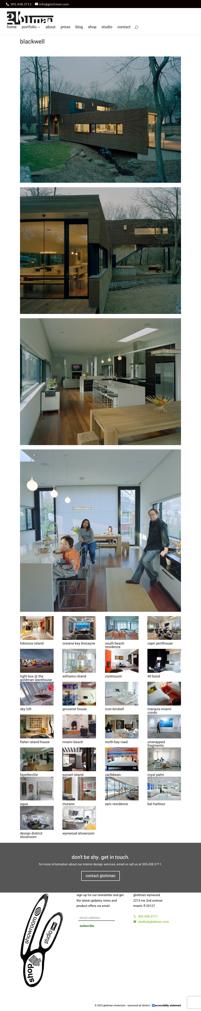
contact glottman (100, 876)
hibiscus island (32, 643)
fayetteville (29, 774)
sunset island (72, 774)
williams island (74, 676)
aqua (24, 804)
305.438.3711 (21, 4)
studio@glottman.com (151, 921)
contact (124, 28)
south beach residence (114, 645)
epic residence (116, 804)
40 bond (153, 676)
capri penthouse (160, 643)
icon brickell (114, 709)
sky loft (25, 709)
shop (92, 28)
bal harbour (156, 804)
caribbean (113, 774)
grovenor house (74, 709)
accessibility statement (168, 1005)
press (65, 28)
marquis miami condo (159, 710)
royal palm (155, 774)
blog (79, 28)
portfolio (29, 28)
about (51, 28)
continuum (113, 676)
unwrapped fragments (156, 743)
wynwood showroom (78, 833)
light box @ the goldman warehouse (36, 678)
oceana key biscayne (78, 643)
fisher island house (35, 742)
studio (106, 28)
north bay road (116, 742)
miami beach (72, 742)
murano (68, 804)
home (12, 28)
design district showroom (31, 835)
